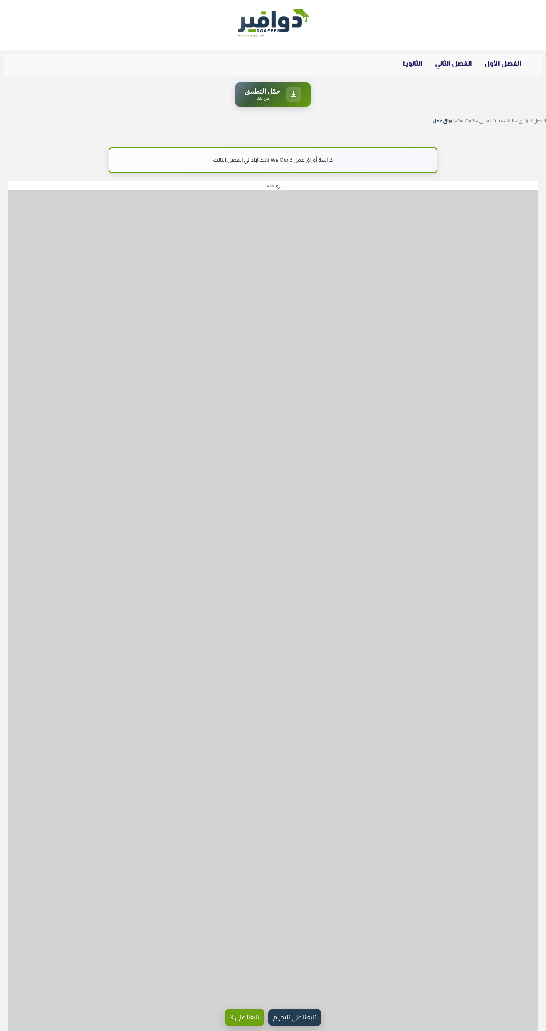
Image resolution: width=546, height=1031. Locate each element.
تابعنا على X (244, 1017)
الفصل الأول (502, 63)
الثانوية (412, 63)
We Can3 (466, 121)
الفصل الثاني (453, 63)
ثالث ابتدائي (489, 121)
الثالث (509, 121)
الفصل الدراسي (532, 121)
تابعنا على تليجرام (294, 1017)
